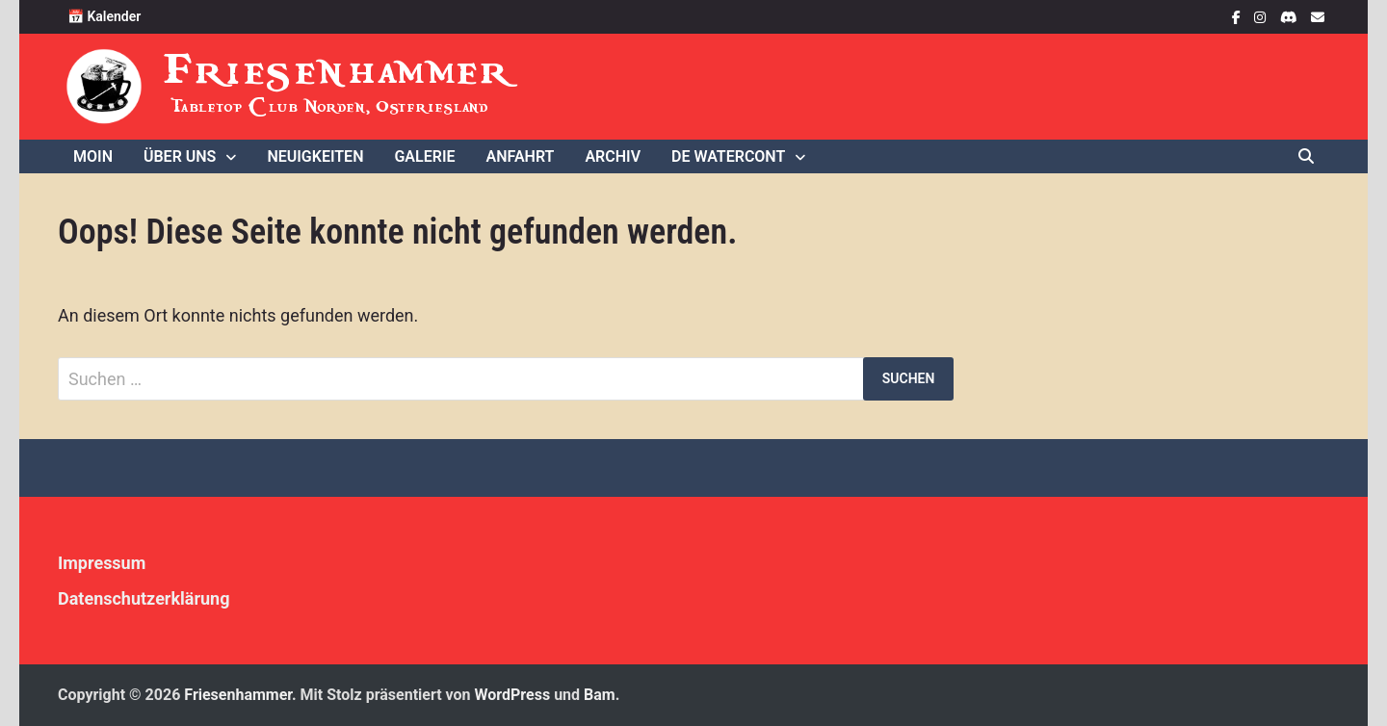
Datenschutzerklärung (144, 598)
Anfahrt (520, 156)
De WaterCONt (728, 156)
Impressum (101, 563)
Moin (93, 156)
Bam (599, 695)
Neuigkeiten (315, 156)
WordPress (513, 695)
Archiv (613, 156)
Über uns (180, 156)
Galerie (424, 156)
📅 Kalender (104, 16)
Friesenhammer (338, 69)
